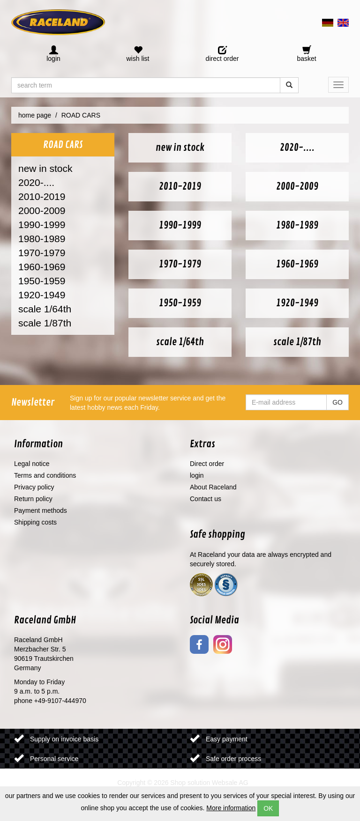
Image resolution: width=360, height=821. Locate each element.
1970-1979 (41, 252)
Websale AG (230, 782)
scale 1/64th (44, 308)
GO (337, 402)
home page (34, 115)
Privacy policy (34, 487)
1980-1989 (41, 238)
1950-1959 (41, 280)
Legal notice (32, 463)
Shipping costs (35, 522)
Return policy (33, 499)
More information (230, 808)
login (197, 475)
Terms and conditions (45, 475)
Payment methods (40, 510)
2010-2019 (41, 196)
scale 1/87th (44, 323)
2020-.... (36, 182)
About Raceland (213, 487)
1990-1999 (41, 224)
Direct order (207, 463)
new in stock (45, 168)
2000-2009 (41, 210)
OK (268, 808)
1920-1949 (41, 294)
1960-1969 (41, 266)
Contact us (205, 499)
